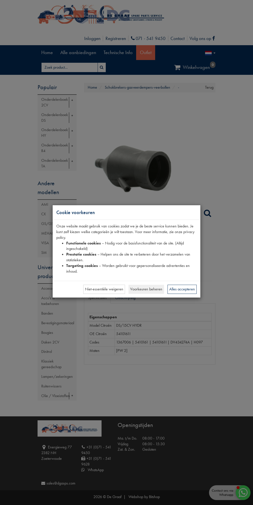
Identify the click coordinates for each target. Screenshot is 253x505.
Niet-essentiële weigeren (104, 289)
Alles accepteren (182, 289)
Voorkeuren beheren (146, 289)
